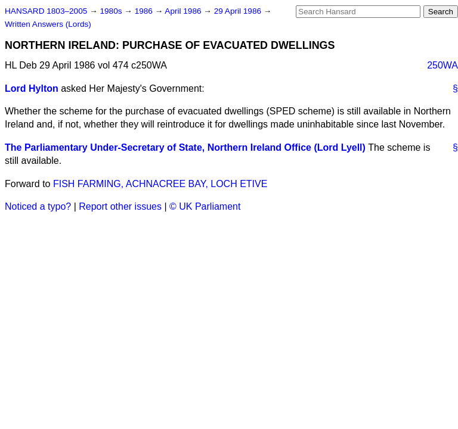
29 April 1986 (239, 11)
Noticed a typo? (38, 206)
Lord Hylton (31, 88)
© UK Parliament (204, 206)
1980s (112, 11)
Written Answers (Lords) (48, 24)
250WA (442, 65)
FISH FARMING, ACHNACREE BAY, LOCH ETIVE (160, 184)
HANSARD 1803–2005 (46, 11)
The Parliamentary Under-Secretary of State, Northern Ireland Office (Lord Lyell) (185, 147)
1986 (145, 11)
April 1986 (184, 11)
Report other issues (120, 206)
